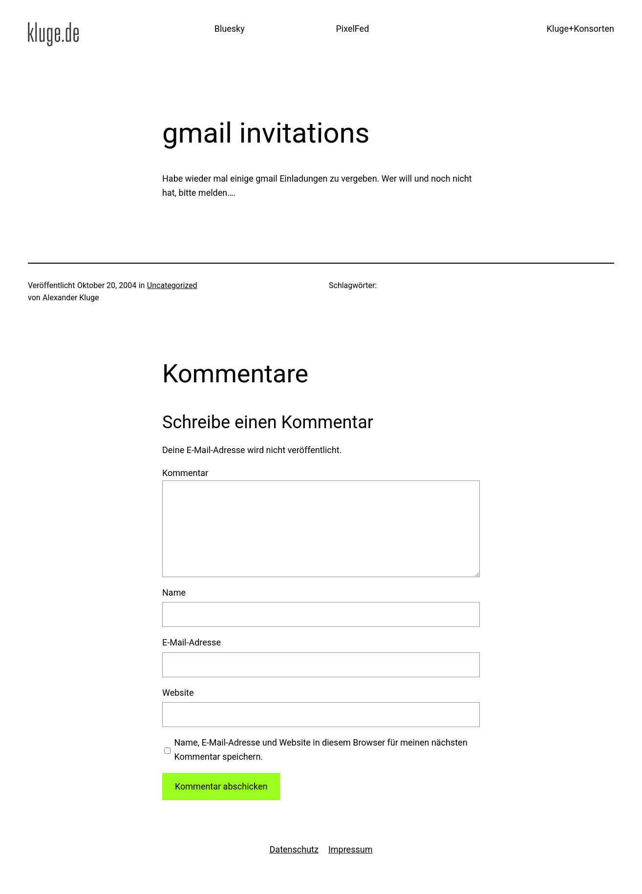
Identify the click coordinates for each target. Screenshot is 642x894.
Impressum (350, 849)
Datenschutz (294, 849)
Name (174, 592)
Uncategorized (172, 285)
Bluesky (229, 28)
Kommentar (185, 473)
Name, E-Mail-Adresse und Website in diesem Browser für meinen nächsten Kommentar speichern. (321, 749)
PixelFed (352, 28)
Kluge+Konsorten (580, 28)
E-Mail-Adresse (191, 642)
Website (177, 692)
